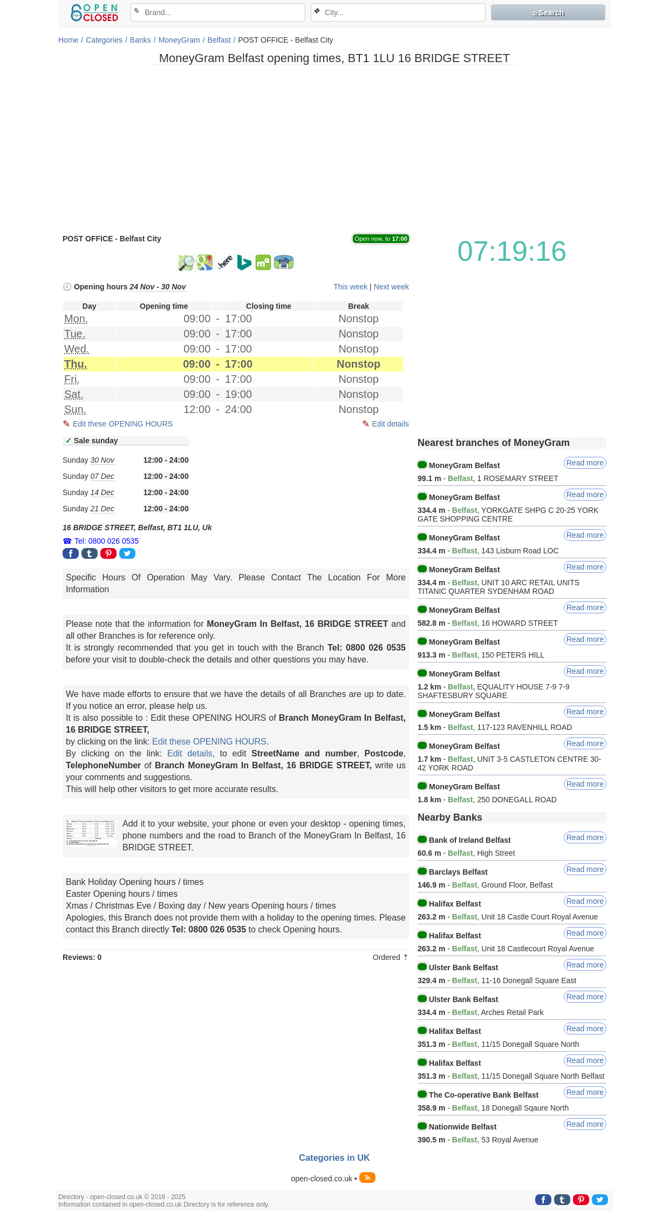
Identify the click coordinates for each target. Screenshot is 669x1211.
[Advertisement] (334, 148)
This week (350, 286)
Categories (104, 40)
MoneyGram (179, 40)
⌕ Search (548, 12)
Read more (585, 462)
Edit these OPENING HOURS (123, 424)
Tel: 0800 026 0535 (106, 541)
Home (68, 40)
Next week (391, 286)
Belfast (219, 40)
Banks (140, 40)
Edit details (390, 424)
